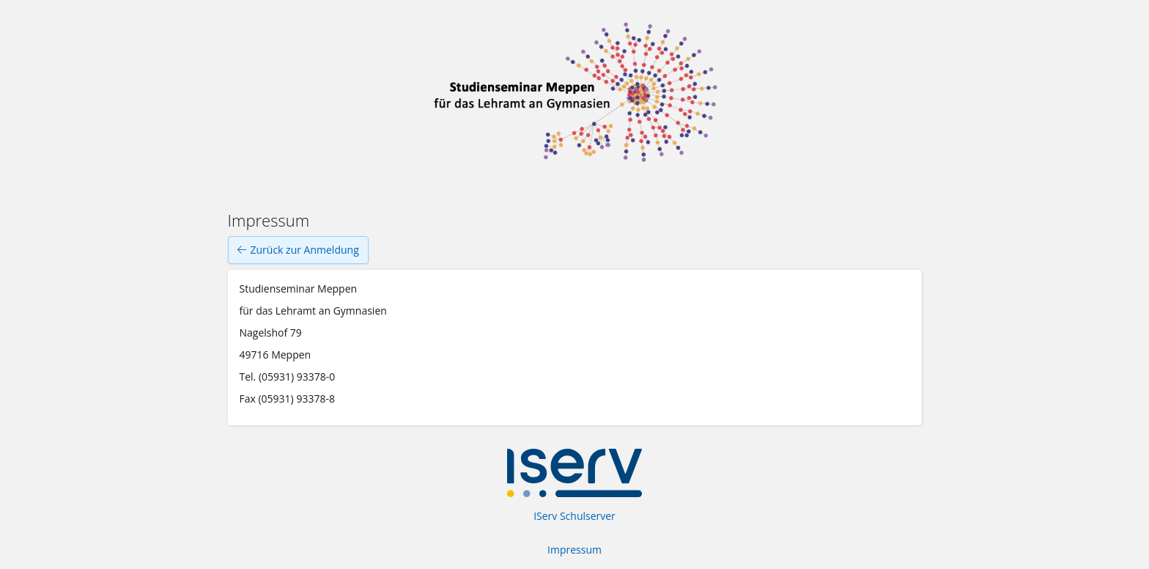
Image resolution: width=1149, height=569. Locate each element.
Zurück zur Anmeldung (298, 250)
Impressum (574, 550)
